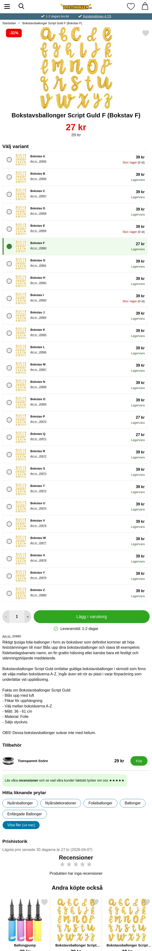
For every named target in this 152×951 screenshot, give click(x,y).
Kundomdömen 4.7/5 (97, 16)
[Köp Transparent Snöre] (138, 761)
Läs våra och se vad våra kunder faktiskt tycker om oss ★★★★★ (64, 780)
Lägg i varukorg (91, 616)
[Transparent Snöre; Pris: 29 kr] (65, 761)
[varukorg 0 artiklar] (145, 6)
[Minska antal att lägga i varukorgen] (5, 616)
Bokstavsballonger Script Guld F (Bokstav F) (52, 23)
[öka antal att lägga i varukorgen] (27, 616)
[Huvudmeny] (7, 6)
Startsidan (9, 23)
